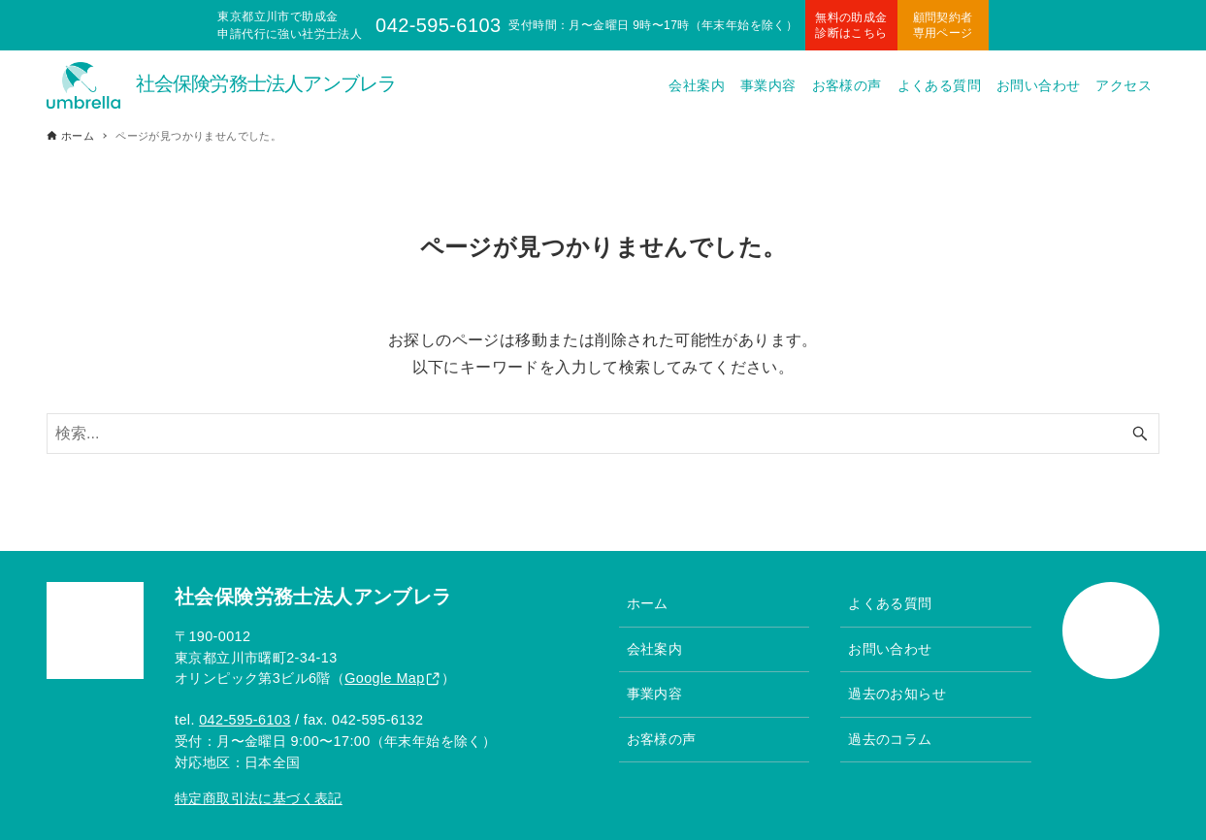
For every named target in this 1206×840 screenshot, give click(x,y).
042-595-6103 (244, 719)
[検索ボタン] (1140, 433)
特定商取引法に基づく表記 (258, 798)
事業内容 (655, 693)
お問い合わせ (889, 649)
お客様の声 (662, 739)
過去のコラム (889, 739)
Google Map (384, 678)
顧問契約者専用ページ (943, 25)
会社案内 (655, 649)
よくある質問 (889, 603)
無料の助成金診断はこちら (851, 25)
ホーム (647, 603)
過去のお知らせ (897, 693)
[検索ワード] (603, 433)
